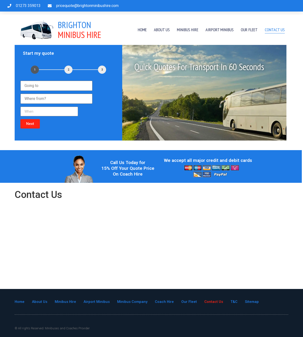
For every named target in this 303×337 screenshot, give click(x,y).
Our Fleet (249, 29)
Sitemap (253, 302)
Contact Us (275, 29)
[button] (30, 124)
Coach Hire (165, 302)
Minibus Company (133, 302)
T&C (234, 302)
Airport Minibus (220, 29)
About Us (162, 29)
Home (142, 29)
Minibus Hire (79, 29)
